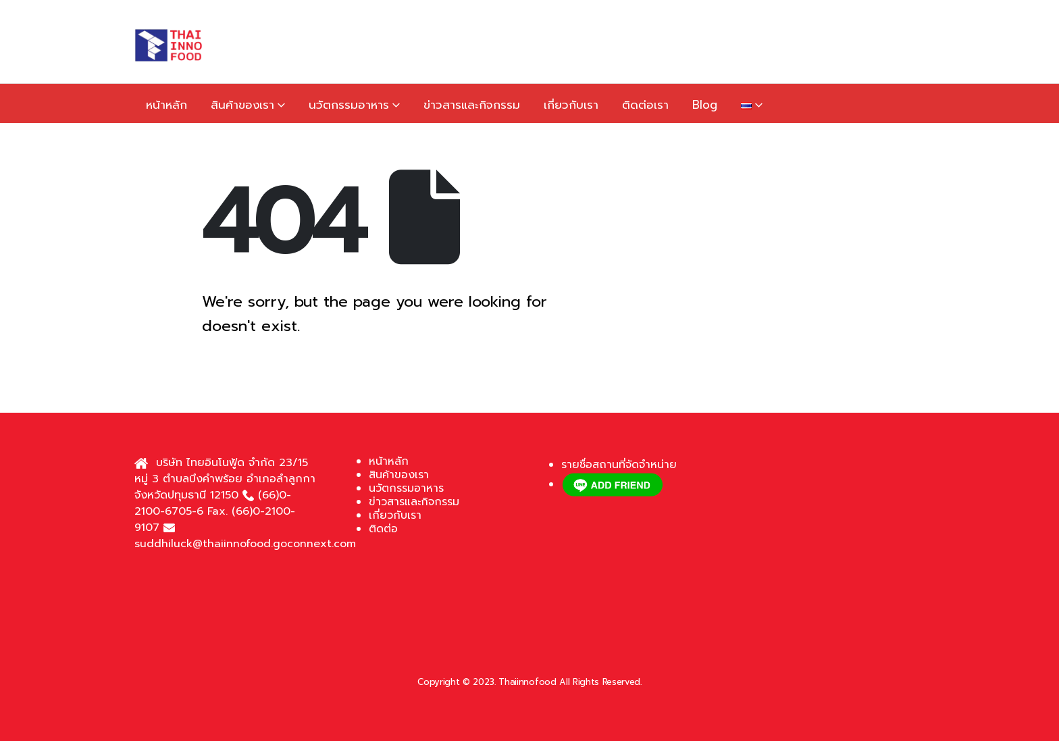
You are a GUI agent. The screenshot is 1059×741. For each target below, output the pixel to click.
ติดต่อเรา (645, 104)
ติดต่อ (383, 529)
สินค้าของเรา (242, 104)
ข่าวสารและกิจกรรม (471, 104)
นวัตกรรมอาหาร (349, 104)
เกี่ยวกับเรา (571, 104)
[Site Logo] (168, 45)
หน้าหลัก (166, 104)
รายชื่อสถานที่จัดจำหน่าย (619, 464)
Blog (704, 104)
